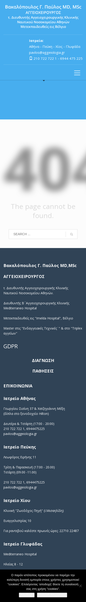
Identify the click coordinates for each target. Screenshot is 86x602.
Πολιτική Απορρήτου (52, 595)
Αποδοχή (27, 595)
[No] (80, 585)
